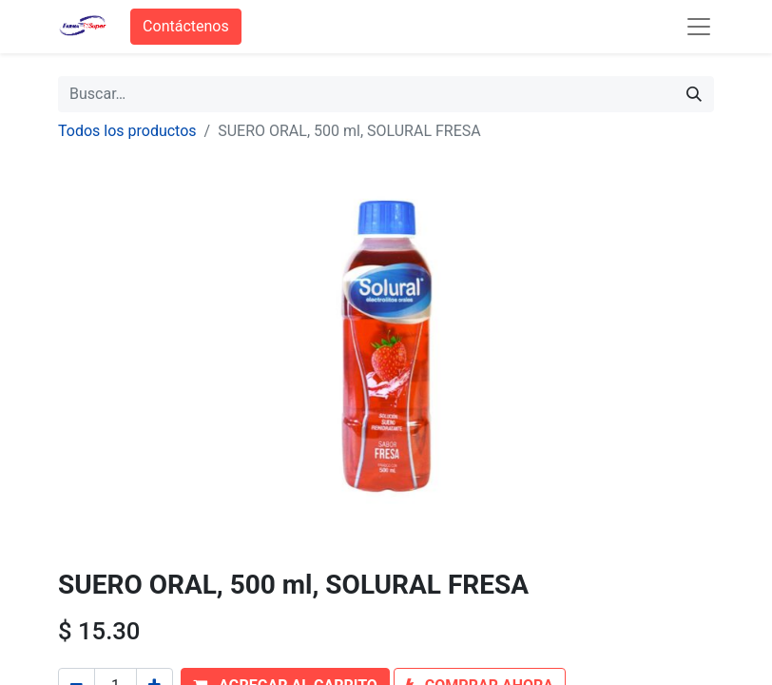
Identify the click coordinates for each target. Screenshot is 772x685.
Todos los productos (127, 131)
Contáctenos (186, 26)
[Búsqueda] (694, 94)
